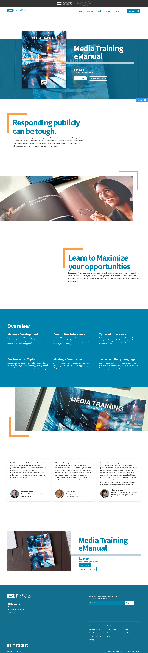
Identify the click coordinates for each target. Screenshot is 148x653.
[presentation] (106, 609)
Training (91, 640)
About (80, 11)
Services (90, 11)
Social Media (93, 633)
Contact (127, 633)
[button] (142, 100)
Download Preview (98, 78)
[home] (17, 10)
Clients (108, 11)
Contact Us (134, 11)
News (117, 11)
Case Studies (111, 629)
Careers (127, 636)
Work (99, 11)
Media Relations (94, 629)
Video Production (95, 636)
